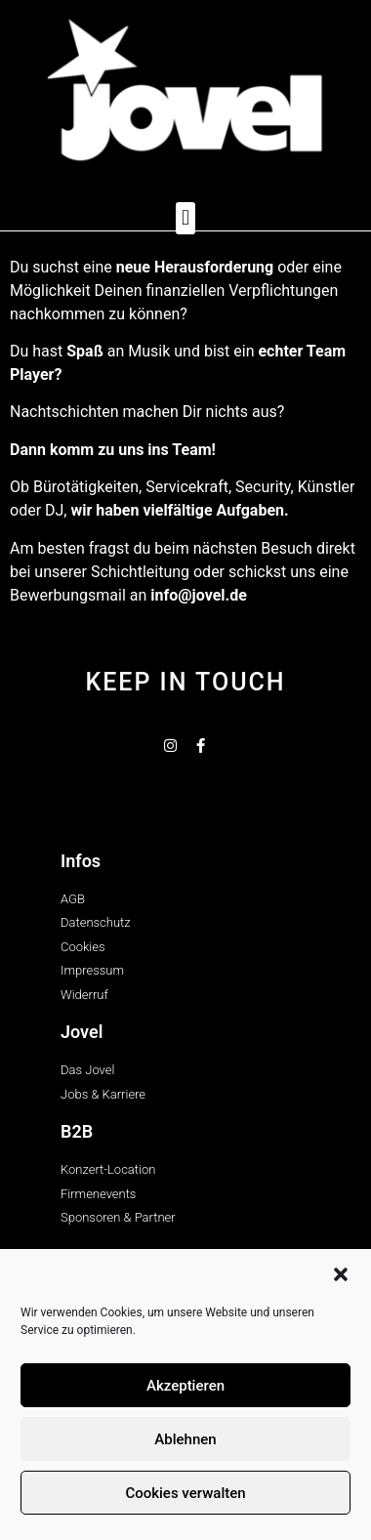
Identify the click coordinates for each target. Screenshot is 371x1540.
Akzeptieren (185, 1385)
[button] (340, 1274)
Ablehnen (185, 1439)
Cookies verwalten (185, 1493)
